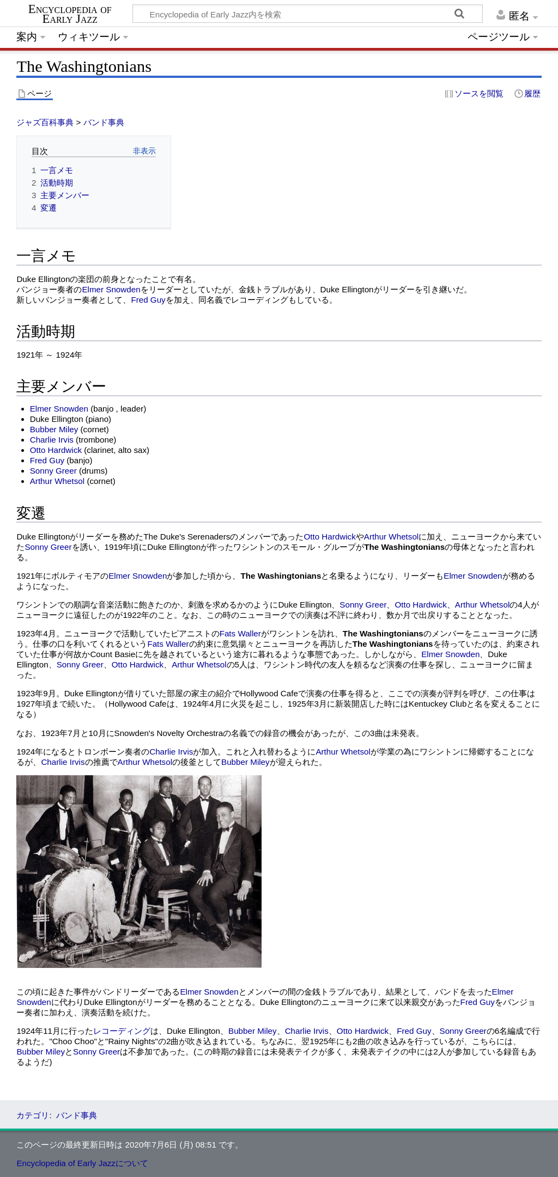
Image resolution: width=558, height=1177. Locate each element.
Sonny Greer (53, 470)
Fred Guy (148, 299)
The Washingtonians (404, 546)
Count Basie (112, 654)
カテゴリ (32, 1115)
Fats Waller (240, 633)
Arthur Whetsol (57, 481)
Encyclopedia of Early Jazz (70, 14)
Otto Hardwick (56, 450)
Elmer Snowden (111, 289)
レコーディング (121, 1030)
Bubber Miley (54, 429)
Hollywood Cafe (269, 693)
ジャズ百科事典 (45, 122)
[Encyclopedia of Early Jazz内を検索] (307, 13)
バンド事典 (103, 122)
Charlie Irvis (52, 439)
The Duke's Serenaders (186, 536)
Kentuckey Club (437, 703)
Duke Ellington (43, 279)
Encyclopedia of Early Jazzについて (82, 1163)
